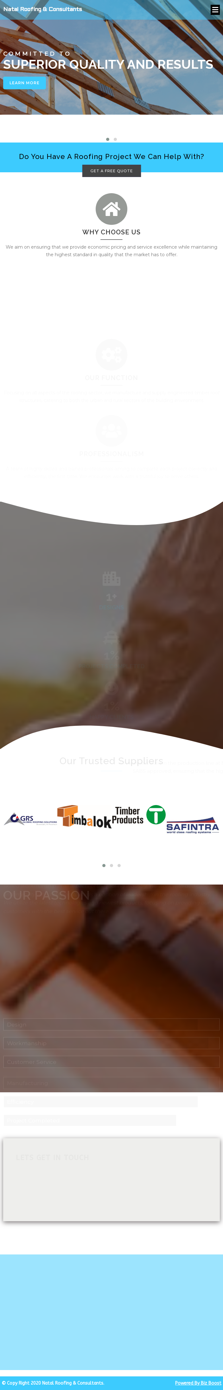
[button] (108, 139)
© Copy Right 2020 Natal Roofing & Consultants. (53, 1383)
